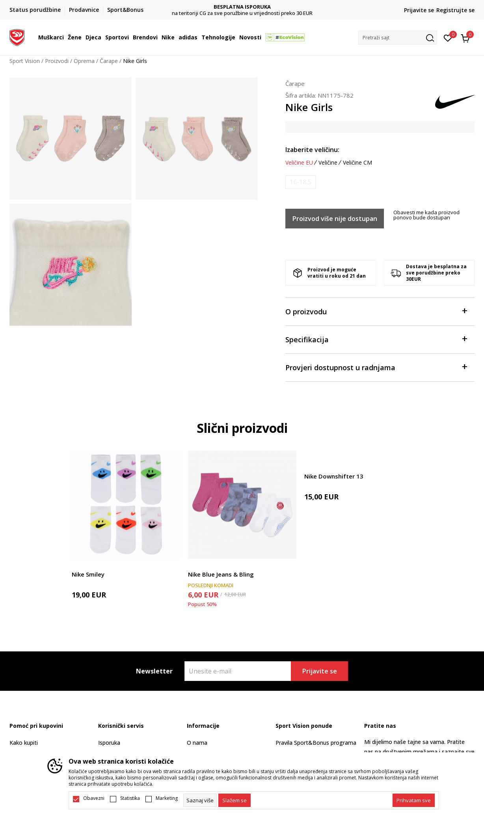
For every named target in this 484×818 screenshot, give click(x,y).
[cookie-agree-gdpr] (234, 800)
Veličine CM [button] (357, 163)
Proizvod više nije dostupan (334, 218)
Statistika (130, 798)
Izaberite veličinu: (312, 149)
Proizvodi (57, 61)
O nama (197, 742)
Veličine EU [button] (299, 163)
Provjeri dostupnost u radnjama (376, 367)
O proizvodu (376, 311)
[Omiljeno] (448, 37)
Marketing (167, 798)
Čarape (109, 61)
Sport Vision (24, 61)
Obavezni (93, 798)
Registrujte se (455, 10)
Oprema (84, 61)
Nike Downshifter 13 (333, 476)
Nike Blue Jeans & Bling (221, 574)
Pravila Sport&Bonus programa (316, 742)
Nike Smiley (88, 574)
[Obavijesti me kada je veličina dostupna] (300, 182)
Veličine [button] (327, 163)
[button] (397, 38)
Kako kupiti (23, 742)
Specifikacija (376, 339)
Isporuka (109, 742)
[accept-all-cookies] (414, 800)
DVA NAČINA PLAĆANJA (242, 7)
